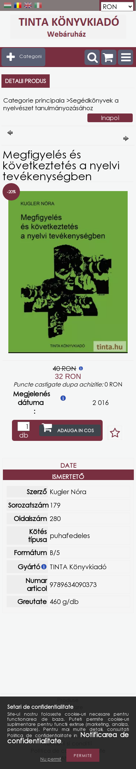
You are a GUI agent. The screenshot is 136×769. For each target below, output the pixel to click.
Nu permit (50, 759)
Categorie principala (34, 100)
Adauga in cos (75, 430)
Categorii (30, 56)
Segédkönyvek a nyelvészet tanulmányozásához (61, 104)
